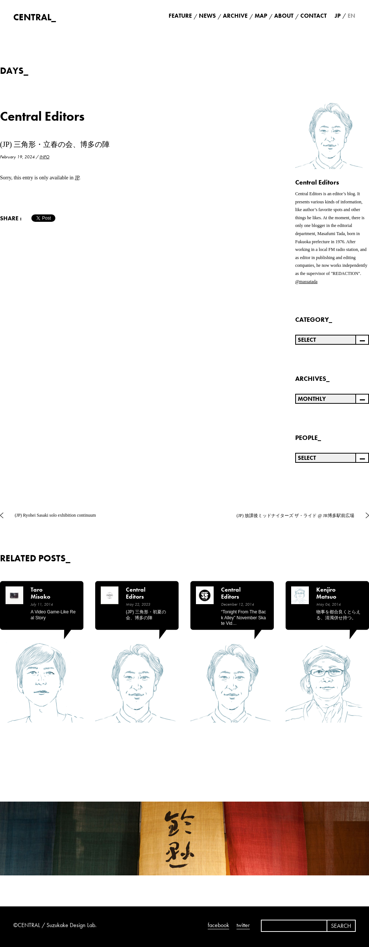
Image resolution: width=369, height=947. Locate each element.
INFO (44, 157)
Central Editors (42, 116)
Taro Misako (40, 593)
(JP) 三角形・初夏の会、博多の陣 (146, 614)
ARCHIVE (235, 16)
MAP (261, 16)
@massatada (306, 281)
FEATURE (180, 16)
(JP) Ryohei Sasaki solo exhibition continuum (55, 515)
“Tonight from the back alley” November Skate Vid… (243, 617)
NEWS (207, 16)
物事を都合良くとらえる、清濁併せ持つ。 (338, 614)
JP (77, 177)
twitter (243, 925)
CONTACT (313, 16)
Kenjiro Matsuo (326, 593)
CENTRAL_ (34, 17)
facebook (218, 925)
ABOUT (283, 16)
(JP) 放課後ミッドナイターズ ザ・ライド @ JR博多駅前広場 (295, 515)
